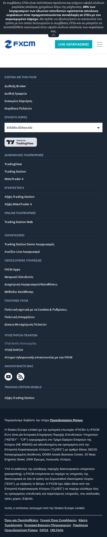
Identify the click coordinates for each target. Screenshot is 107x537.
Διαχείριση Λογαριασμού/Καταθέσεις (31, 284)
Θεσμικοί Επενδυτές (19, 277)
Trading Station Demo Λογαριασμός (29, 244)
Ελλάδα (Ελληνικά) (19, 127)
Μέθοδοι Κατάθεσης (19, 292)
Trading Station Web (19, 222)
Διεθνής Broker (15, 86)
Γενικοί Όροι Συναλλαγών (58, 520)
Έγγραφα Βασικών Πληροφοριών (47, 525)
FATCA (44, 530)
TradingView (13, 164)
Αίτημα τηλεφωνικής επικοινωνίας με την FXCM (38, 357)
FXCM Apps (12, 269)
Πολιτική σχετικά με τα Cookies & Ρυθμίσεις (36, 309)
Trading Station (15, 171)
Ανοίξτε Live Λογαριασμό (22, 252)
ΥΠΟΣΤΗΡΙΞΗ (14, 350)
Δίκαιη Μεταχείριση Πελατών (26, 324)
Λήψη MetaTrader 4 (18, 204)
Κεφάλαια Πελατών (18, 108)
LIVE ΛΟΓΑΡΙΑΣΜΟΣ (73, 44)
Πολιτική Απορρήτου (20, 317)
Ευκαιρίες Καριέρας (18, 101)
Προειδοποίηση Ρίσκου (66, 420)
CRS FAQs (56, 530)
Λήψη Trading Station (19, 197)
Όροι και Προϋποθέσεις (21, 520)
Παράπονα (80, 525)
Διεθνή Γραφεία (16, 93)
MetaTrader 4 (14, 179)
